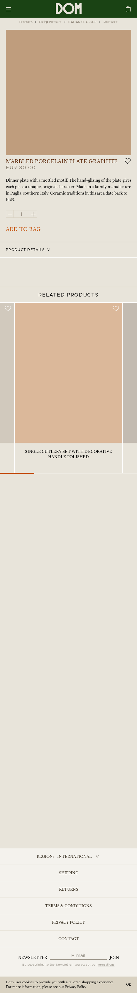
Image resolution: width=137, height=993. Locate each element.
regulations (106, 964)
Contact (68, 939)
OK (128, 985)
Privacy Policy (68, 922)
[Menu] (8, 9)
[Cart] (128, 9)
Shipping (68, 873)
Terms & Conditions (68, 906)
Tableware (110, 22)
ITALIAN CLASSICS (82, 22)
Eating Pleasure (50, 22)
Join (114, 957)
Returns (68, 889)
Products (26, 22)
